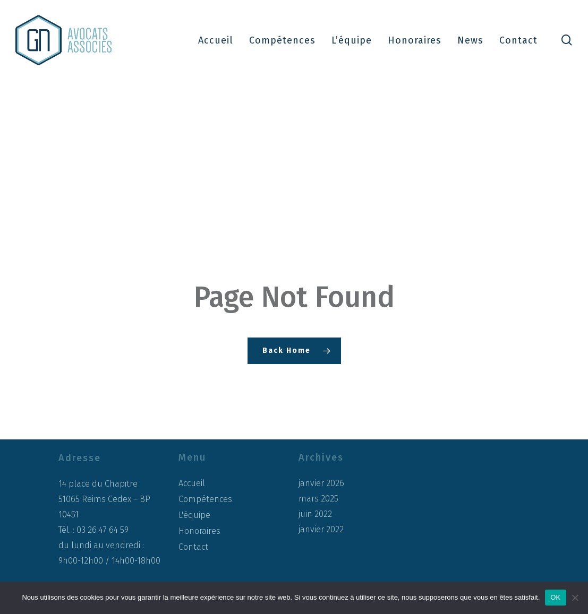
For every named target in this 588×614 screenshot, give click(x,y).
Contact (193, 547)
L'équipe (194, 515)
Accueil (191, 483)
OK (555, 597)
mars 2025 (318, 499)
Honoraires (199, 531)
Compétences (205, 499)
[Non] (574, 597)
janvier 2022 (321, 529)
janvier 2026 (321, 483)
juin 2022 (315, 514)
